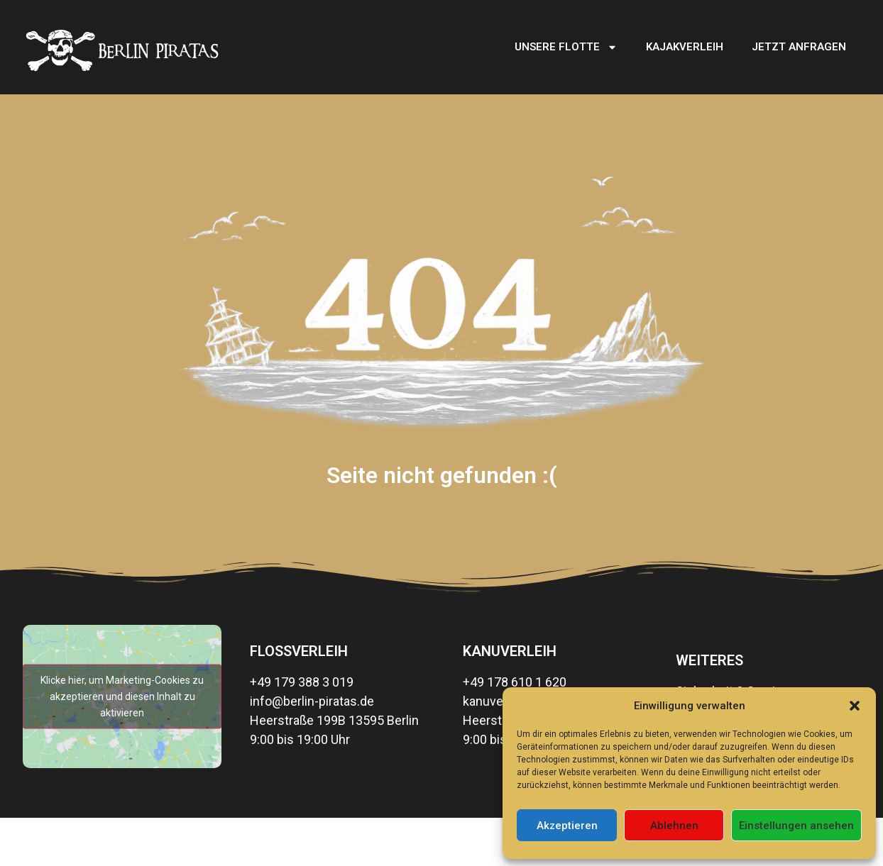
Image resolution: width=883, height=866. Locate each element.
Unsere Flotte (566, 47)
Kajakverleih (684, 46)
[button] (855, 706)
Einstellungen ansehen (796, 825)
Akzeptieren (567, 825)
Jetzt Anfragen (799, 46)
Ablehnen (674, 825)
